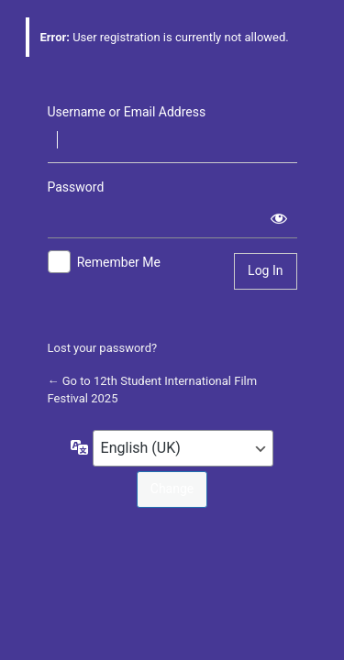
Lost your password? (103, 348)
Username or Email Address (127, 111)
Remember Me (119, 262)
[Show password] (279, 218)
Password (76, 187)
